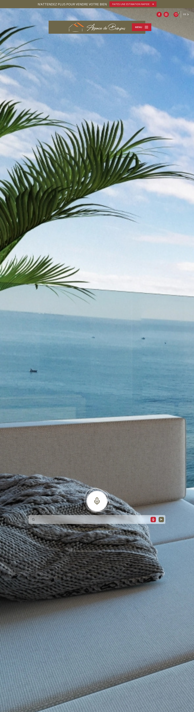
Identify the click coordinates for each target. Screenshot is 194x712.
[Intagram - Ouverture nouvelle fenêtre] (166, 14)
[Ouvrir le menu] (141, 27)
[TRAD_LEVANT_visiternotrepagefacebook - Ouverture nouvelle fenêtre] (159, 14)
